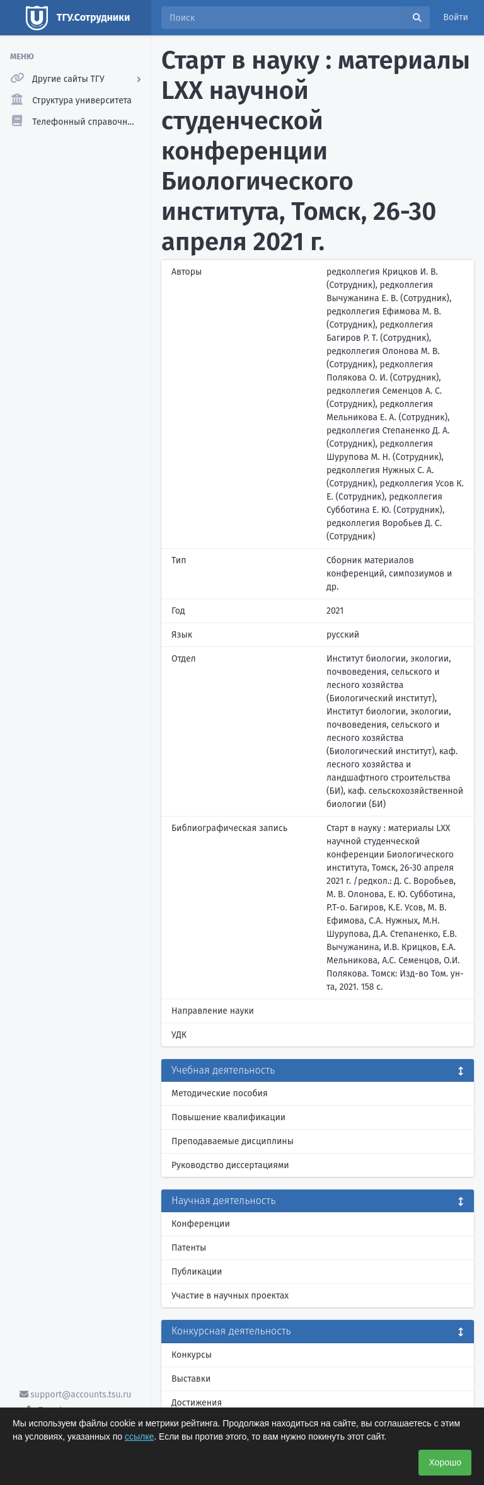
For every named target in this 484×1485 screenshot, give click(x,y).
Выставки (190, 1378)
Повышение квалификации (228, 1117)
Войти (455, 17)
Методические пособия (219, 1093)
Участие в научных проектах (230, 1295)
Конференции (200, 1223)
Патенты (188, 1247)
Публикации (196, 1271)
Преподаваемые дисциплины (232, 1141)
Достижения (196, 1402)
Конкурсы (191, 1355)
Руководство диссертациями (230, 1165)
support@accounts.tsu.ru (76, 1394)
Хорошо (445, 1462)
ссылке (139, 1436)
